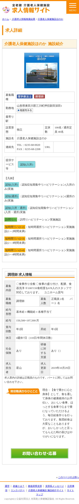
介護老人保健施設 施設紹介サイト (46, 490)
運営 (7, 486)
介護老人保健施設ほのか (50, 19)
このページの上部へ (68, 477)
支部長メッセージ (54, 486)
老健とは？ (18, 486)
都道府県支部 (35, 486)
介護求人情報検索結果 (23, 19)
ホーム (5, 19)
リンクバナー (18, 490)
